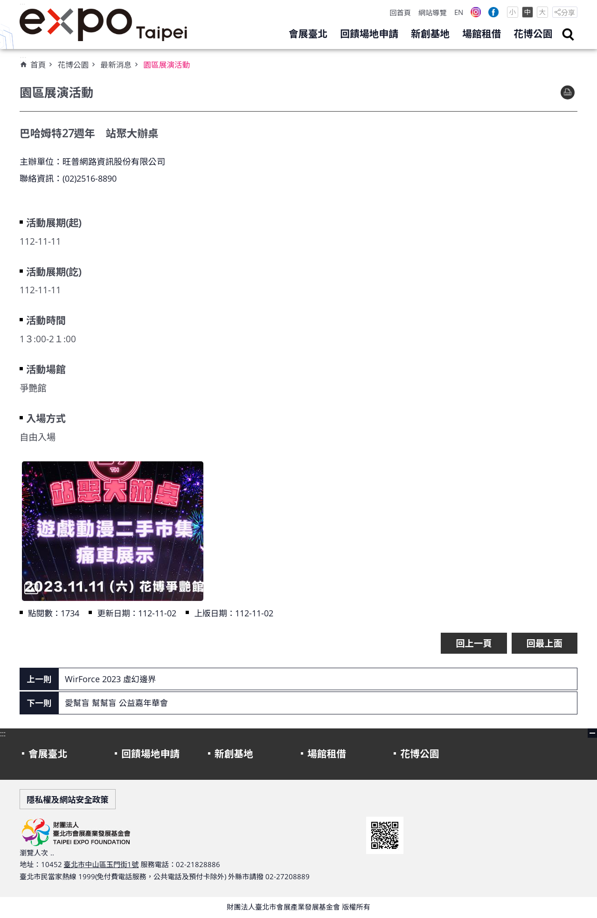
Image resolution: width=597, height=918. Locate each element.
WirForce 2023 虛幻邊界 (110, 679)
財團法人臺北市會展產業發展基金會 (103, 25)
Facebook (493, 12)
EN (458, 12)
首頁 (38, 64)
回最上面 (544, 643)
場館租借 (481, 33)
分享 (568, 12)
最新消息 (116, 64)
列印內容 (567, 92)
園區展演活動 (166, 64)
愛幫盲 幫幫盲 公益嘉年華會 (116, 702)
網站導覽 (432, 12)
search (568, 34)
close (592, 733)
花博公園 (533, 33)
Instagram (476, 12)
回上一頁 (474, 643)
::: (22, 5)
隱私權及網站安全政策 (68, 799)
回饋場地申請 (369, 33)
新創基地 (430, 33)
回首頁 (400, 12)
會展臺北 (308, 33)
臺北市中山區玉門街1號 (101, 864)
